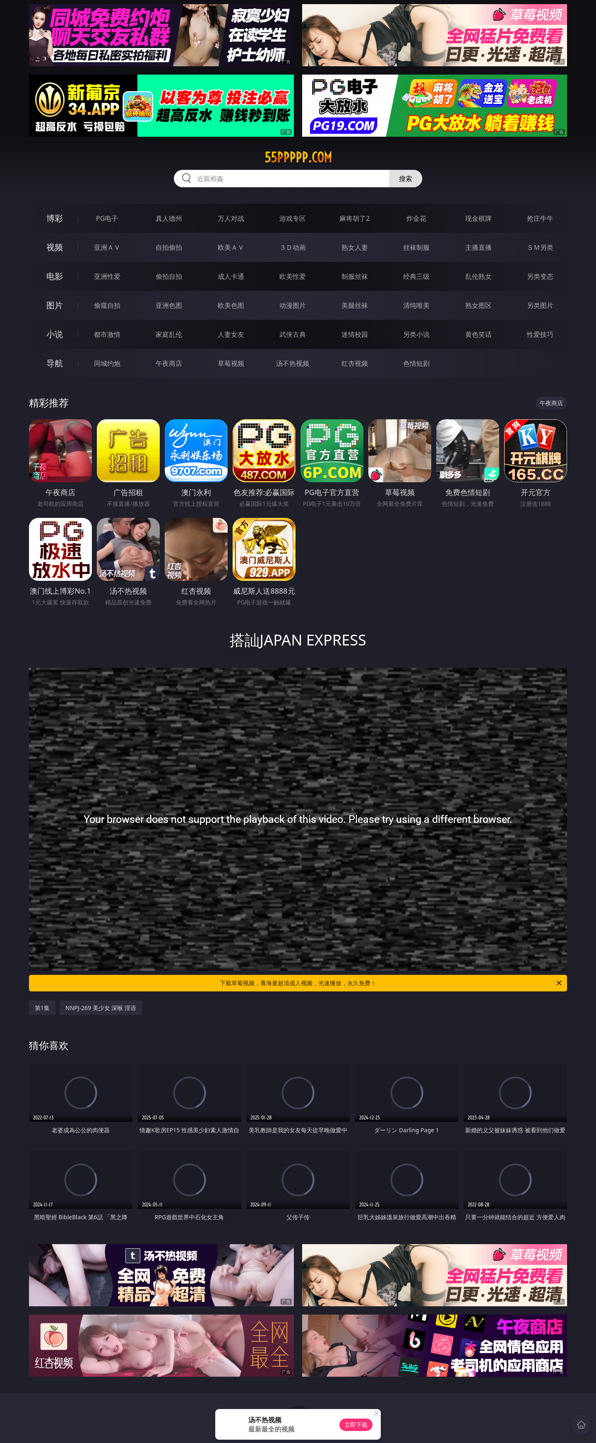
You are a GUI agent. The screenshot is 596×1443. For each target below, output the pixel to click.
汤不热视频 (292, 363)
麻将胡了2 (354, 218)
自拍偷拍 (169, 247)
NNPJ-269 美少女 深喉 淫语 (100, 1008)
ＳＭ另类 (540, 247)
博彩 (54, 218)
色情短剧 (416, 363)
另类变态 (540, 276)
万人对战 (231, 218)
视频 (54, 247)
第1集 (42, 1008)
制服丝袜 (354, 276)
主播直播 (478, 247)
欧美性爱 (292, 276)
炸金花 (416, 218)
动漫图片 (292, 305)
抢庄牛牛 (540, 218)
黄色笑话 (478, 334)
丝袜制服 (416, 247)
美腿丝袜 (354, 305)
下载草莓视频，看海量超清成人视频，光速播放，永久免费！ (391, 983)
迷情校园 (354, 334)
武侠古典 (292, 334)
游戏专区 (292, 218)
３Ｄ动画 (292, 247)
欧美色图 (231, 305)
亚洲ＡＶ (107, 247)
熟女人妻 (354, 247)
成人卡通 (231, 276)
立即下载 (356, 1424)
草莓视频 (231, 363)
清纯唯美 (416, 305)
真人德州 (169, 218)
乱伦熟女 (478, 276)
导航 (54, 363)
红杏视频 (354, 363)
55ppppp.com (298, 157)
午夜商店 (169, 363)
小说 (54, 334)
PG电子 (107, 218)
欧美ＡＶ (231, 247)
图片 (54, 305)
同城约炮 (107, 363)
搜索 (405, 178)
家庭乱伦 (169, 334)
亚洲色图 (169, 305)
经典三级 (416, 276)
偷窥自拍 (107, 305)
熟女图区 (478, 305)
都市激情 (107, 334)
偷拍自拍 (169, 276)
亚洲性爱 (107, 276)
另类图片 (540, 305)
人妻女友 (231, 334)
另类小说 (416, 334)
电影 (54, 276)
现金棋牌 (478, 218)
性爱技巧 (540, 334)
